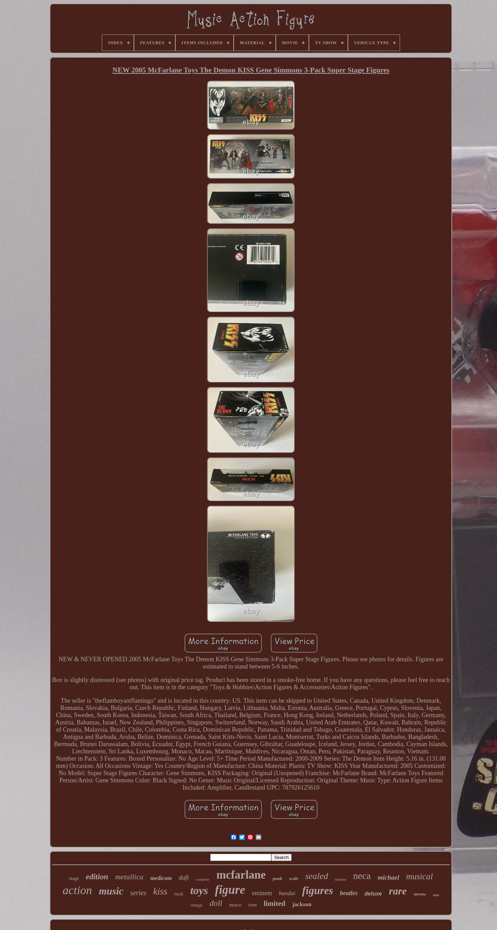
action (77, 890)
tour (436, 895)
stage (74, 878)
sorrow (419, 894)
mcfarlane (241, 875)
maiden (340, 879)
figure (230, 890)
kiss (160, 891)
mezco (235, 905)
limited (274, 903)
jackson (302, 904)
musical (419, 876)
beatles (349, 893)
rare (398, 891)
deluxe (373, 894)
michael (388, 877)
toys (199, 890)
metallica (129, 876)
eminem (262, 893)
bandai (287, 893)
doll (215, 903)
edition (97, 876)
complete (202, 879)
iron (252, 905)
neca (362, 875)
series (138, 893)
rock (179, 894)
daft (184, 877)
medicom (161, 878)
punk (277, 878)
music (111, 891)
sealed (316, 876)
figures (317, 890)
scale (293, 878)
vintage (197, 905)
